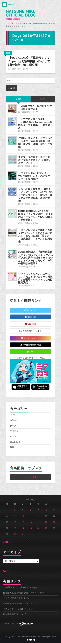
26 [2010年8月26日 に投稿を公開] (38, 528)
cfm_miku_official (30, 338)
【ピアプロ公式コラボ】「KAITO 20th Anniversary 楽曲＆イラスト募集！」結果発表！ (35, 123)
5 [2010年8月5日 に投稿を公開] (38, 510)
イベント (14, 415)
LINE (30, 352)
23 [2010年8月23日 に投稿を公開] (15, 528)
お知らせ (14, 420)
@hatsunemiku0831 (30, 345)
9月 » (7, 542)
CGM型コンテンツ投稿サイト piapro (20, 587)
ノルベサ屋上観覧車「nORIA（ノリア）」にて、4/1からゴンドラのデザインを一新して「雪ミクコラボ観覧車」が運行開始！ (35, 195)
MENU (8, 5)
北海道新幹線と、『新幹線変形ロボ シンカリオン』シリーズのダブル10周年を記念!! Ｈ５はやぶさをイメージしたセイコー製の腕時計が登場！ (35, 257)
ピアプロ (14, 436)
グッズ (13, 426)
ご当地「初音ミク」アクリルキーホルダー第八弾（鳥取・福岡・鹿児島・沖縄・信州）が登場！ (35, 142)
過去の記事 (15, 442)
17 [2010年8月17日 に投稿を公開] (22, 522)
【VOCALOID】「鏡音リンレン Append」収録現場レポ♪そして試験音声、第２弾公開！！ (29, 61)
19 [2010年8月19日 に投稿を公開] (38, 522)
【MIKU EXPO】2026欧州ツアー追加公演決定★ (35, 107)
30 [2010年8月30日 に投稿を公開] (15, 534)
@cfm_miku (30, 310)
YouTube (30, 324)
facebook (30, 317)
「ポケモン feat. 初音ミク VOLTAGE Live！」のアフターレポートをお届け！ (35, 176)
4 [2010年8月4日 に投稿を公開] (30, 510)
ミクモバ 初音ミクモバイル (16, 598)
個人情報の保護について (14, 614)
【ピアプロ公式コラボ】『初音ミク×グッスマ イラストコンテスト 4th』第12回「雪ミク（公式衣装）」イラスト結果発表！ (35, 235)
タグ (43, 99)
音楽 (8, 53)
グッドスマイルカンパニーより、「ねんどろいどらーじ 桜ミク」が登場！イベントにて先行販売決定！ (35, 278)
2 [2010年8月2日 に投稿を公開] (14, 510)
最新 (18, 99)
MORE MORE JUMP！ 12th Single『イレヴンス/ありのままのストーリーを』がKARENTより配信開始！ (35, 215)
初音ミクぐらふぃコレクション (18, 609)
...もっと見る (30, 477)
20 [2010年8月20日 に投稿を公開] (46, 522)
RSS (6, 571)
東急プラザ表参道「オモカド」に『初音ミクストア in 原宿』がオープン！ (35, 160)
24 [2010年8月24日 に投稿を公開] (22, 528)
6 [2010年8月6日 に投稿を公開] (46, 510)
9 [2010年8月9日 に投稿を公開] (14, 516)
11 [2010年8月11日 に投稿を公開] (30, 516)
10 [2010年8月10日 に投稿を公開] (22, 516)
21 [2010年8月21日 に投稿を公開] (54, 522)
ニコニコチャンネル (30, 330)
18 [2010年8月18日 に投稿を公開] (30, 522)
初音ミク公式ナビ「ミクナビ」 (30, 358)
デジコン (14, 431)
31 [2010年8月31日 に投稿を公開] (22, 534)
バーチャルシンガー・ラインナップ (20, 603)
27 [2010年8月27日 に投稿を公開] (46, 528)
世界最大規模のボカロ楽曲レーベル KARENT (24, 593)
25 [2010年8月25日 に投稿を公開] (30, 528)
